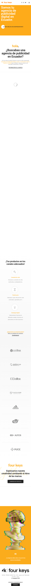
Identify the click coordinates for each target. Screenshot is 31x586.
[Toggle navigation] (29, 2)
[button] (13, 27)
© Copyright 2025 (15, 546)
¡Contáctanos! (15, 304)
